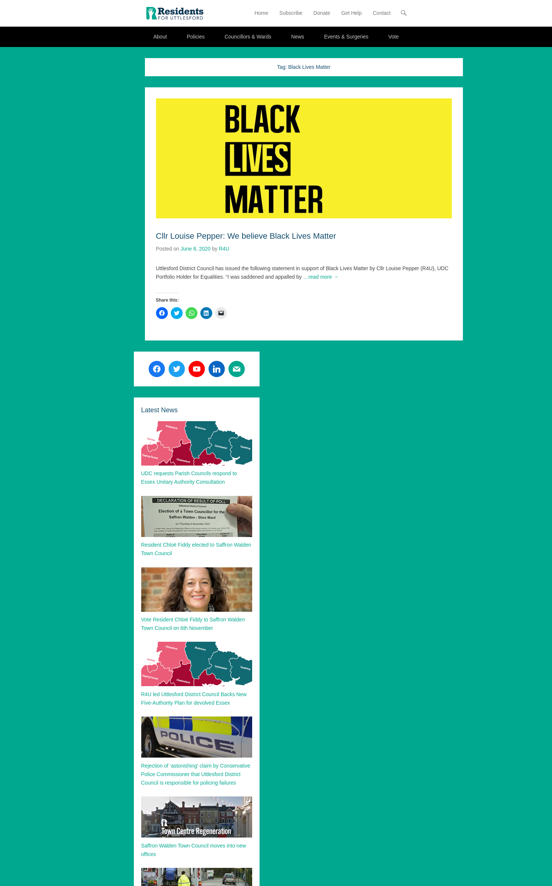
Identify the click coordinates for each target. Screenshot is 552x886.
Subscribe (291, 13)
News (297, 37)
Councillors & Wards (247, 37)
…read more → (321, 277)
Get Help (351, 13)
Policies (195, 37)
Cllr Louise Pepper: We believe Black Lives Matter (246, 236)
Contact (381, 13)
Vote (393, 37)
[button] (174, 13)
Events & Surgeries (346, 37)
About (160, 37)
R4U (224, 249)
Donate (322, 13)
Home (261, 13)
